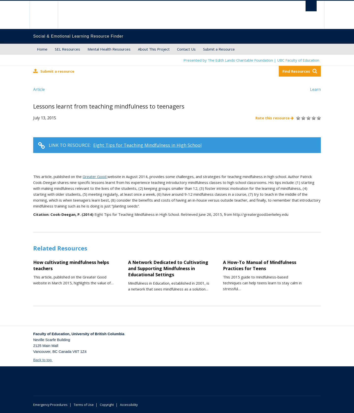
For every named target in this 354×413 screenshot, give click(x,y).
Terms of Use (84, 404)
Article (39, 89)
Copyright (107, 404)
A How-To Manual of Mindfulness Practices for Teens (259, 265)
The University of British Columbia (44, 15)
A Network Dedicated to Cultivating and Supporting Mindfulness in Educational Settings (168, 268)
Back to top (44, 360)
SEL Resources (67, 49)
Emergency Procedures (50, 404)
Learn (315, 89)
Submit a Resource (219, 49)
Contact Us (186, 49)
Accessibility (129, 404)
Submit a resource (53, 71)
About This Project (154, 49)
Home (42, 49)
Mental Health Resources (109, 49)
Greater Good (95, 176)
